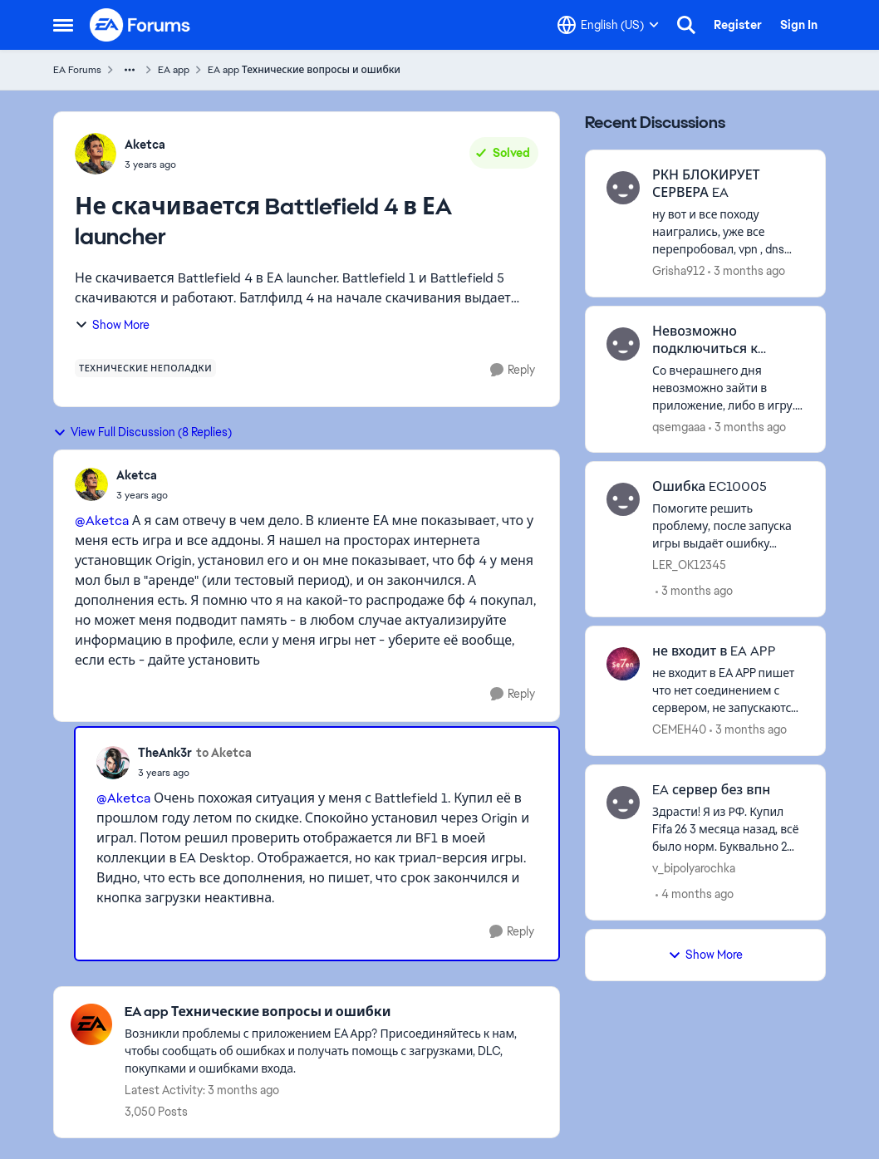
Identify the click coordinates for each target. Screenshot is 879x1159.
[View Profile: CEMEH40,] (623, 663)
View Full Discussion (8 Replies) (142, 432)
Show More (112, 324)
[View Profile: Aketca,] (95, 153)
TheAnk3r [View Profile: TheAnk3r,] (165, 752)
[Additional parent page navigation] (130, 69)
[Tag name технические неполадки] (145, 368)
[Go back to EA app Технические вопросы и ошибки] (334, 1012)
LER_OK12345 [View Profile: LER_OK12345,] (689, 564)
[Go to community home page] (140, 25)
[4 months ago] (695, 894)
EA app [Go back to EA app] (173, 69)
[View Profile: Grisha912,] (623, 187)
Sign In (799, 24)
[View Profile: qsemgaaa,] (623, 344)
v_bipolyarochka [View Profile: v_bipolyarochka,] (693, 868)
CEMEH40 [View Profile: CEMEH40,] (679, 729)
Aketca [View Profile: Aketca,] (145, 144)
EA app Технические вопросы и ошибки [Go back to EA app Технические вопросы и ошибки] (304, 69)
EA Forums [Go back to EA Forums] (77, 69)
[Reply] (512, 370)
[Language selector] (608, 25)
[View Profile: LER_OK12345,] (623, 499)
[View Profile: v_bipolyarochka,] (623, 802)
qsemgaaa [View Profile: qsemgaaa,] (678, 426)
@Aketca (102, 520)
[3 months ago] (746, 271)
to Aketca (224, 752)
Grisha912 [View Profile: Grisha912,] (678, 270)
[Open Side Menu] (63, 24)
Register (738, 24)
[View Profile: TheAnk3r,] (113, 762)
